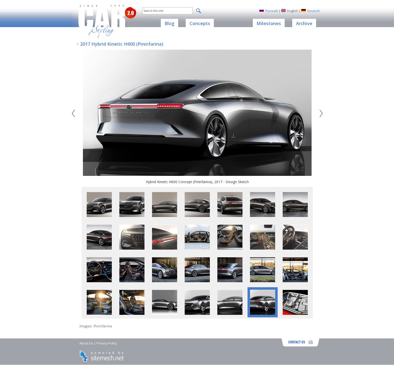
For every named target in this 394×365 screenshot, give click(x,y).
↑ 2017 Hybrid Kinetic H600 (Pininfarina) (120, 44)
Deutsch (313, 11)
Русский (271, 11)
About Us (86, 343)
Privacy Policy (106, 343)
